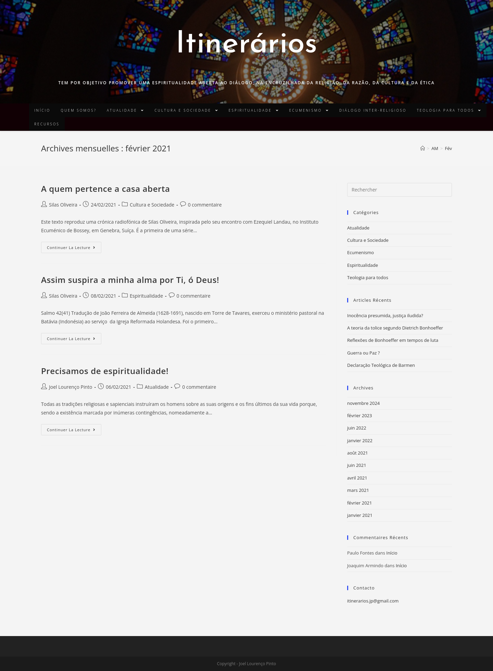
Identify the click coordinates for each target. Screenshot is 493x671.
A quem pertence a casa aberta (105, 188)
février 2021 (359, 503)
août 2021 (357, 453)
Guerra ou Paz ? (363, 353)
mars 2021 (358, 490)
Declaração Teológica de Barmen (381, 365)
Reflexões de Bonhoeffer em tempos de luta (392, 340)
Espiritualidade (146, 296)
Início (391, 553)
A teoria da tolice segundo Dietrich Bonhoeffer (395, 328)
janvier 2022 (359, 440)
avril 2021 (357, 478)
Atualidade (157, 387)
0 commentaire (205, 204)
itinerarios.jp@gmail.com (373, 601)
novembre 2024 (363, 403)
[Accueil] (422, 148)
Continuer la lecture (71, 247)
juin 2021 (356, 465)
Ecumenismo (360, 252)
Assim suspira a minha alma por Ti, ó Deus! (130, 279)
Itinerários (246, 44)
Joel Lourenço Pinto (70, 387)
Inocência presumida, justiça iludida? (385, 315)
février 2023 (359, 415)
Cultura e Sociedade (152, 204)
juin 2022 (356, 428)
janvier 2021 (359, 515)
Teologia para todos (367, 277)
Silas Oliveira (63, 204)
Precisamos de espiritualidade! (104, 370)
